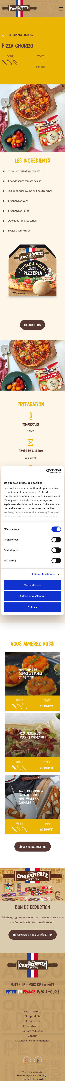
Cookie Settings (40, 1075)
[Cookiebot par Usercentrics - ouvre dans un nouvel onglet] (46, 471)
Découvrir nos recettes (33, 846)
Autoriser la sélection (33, 596)
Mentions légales (24, 1075)
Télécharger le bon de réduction (32, 934)
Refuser (32, 607)
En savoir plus (32, 324)
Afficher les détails (43, 574)
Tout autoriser (32, 585)
